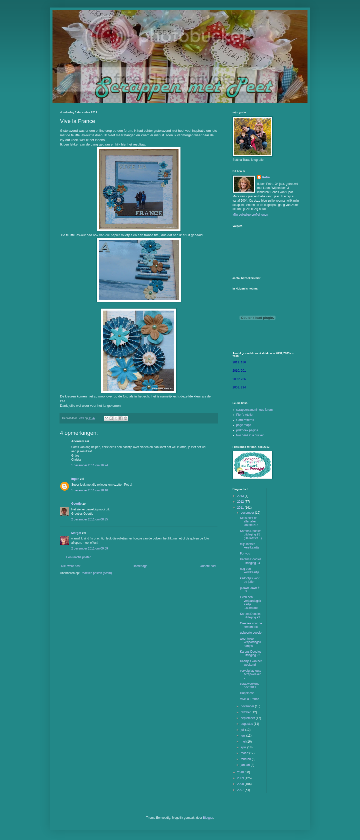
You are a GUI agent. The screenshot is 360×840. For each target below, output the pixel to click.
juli (243, 730)
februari (246, 759)
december (248, 512)
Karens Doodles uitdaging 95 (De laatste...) (251, 534)
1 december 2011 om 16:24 (89, 465)
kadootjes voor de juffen (250, 580)
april (244, 747)
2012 (241, 501)
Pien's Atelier (245, 414)
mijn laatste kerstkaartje (249, 545)
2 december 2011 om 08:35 (89, 519)
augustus (247, 724)
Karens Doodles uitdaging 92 (250, 653)
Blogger (208, 817)
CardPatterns (245, 420)
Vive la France (249, 699)
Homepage (140, 566)
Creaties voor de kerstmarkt (251, 625)
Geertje (76, 503)
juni (243, 735)
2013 (241, 496)
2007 (241, 790)
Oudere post (208, 566)
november (248, 706)
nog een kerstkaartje (249, 570)
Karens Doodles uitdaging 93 (250, 615)
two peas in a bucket (250, 435)
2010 (241, 772)
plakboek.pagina (247, 430)
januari (245, 765)
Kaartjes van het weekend (251, 662)
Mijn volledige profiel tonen (250, 214)
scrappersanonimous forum (254, 409)
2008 (241, 784)
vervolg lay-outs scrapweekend (251, 674)
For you (245, 553)
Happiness (247, 693)
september (248, 718)
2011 (241, 507)
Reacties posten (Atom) (96, 573)
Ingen (75, 479)
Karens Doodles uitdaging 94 (250, 561)
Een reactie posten (78, 557)
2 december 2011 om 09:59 (89, 548)
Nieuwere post (70, 566)
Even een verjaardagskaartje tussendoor (250, 602)
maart (245, 753)
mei (243, 741)
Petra (266, 177)
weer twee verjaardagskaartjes (250, 642)
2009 (241, 778)
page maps (243, 425)
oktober (246, 712)
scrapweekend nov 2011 (249, 685)
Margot (76, 533)
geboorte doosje (251, 632)
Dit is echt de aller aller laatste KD (249, 521)
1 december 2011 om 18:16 (89, 490)
